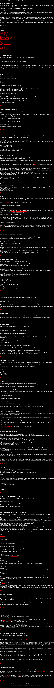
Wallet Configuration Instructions (8, 109)
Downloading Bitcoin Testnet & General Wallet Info (19, 211)
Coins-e (9, 676)
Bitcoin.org (27, 639)
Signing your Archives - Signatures (8, 360)
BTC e (20, 675)
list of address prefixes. (14, 556)
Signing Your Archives (3, 41)
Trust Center (2, 42)
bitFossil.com (36, 164)
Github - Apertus (6, 66)
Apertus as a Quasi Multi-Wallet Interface (6, 46)
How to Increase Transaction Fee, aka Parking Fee (7, 37)
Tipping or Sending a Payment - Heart (9, 411)
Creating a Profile (3, 40)
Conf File (3, 583)
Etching (1, 36)
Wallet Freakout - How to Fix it (5, 49)
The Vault (2, 467)
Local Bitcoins (38, 671)
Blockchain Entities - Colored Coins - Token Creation (8, 45)
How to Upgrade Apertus (4, 48)
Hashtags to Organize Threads (4, 39)
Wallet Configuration (3, 34)
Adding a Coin (2, 47)
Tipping (1, 43)
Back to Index (2, 70)
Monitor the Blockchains (6, 133)
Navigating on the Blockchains (5, 35)
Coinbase (43, 671)
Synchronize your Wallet (6, 55)
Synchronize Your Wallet (4, 32)
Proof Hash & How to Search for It (5, 38)
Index (2, 30)
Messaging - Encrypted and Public (5, 44)
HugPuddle (33, 683)
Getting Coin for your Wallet (4, 50)
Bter (6, 676)
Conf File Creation (3, 33)
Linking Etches (4, 313)
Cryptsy (17, 675)
